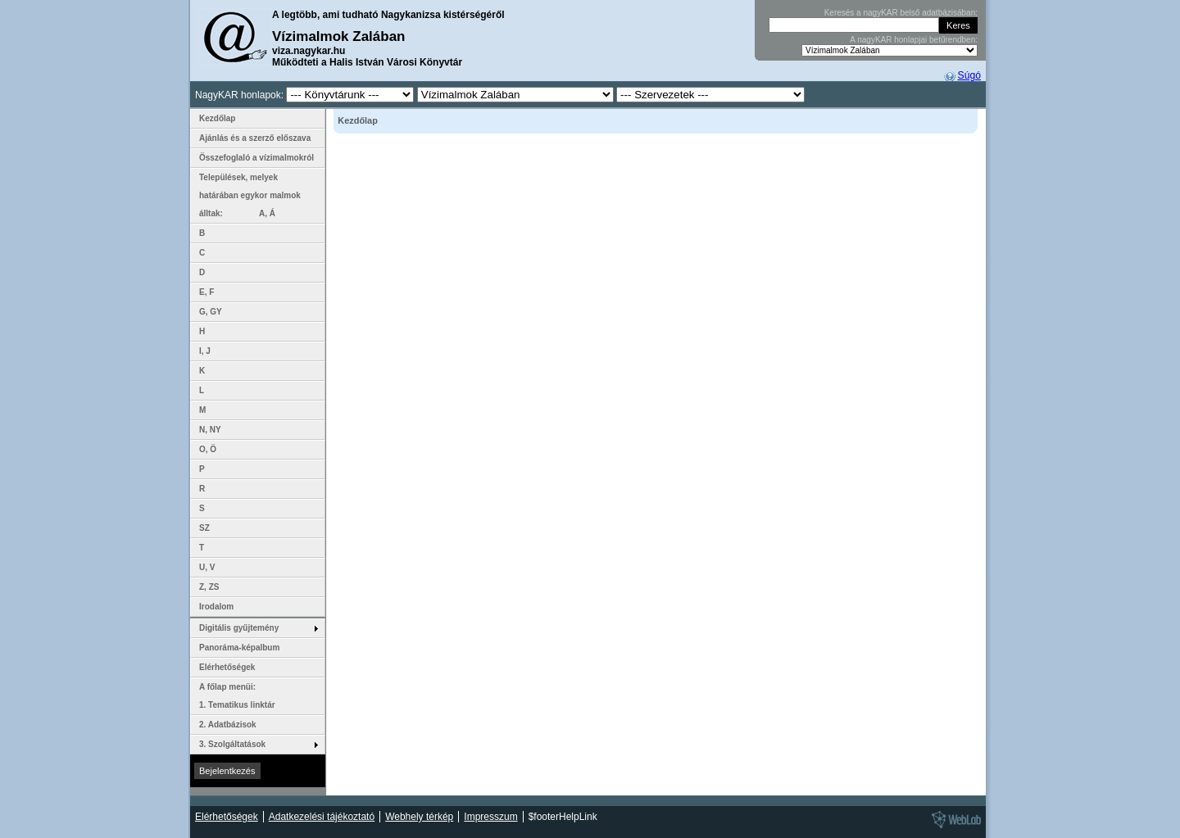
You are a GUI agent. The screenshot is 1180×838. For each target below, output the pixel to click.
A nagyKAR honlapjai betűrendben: (914, 39)
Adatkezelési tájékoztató (321, 816)
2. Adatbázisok (227, 724)
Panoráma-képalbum (239, 647)
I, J (205, 351)
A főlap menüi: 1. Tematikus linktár (237, 695)
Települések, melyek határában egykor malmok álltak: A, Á (250, 195)
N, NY (210, 429)
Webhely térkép (419, 816)
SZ (204, 527)
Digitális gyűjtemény (239, 627)
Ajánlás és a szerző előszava (255, 138)
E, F (206, 292)
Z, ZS (209, 586)
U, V (207, 567)
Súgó (969, 75)
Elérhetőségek (227, 667)
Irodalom (216, 606)
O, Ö (207, 449)
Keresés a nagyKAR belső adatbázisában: (901, 12)
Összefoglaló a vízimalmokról (256, 157)
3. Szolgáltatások (232, 744)
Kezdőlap (217, 118)
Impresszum (490, 816)
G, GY (210, 311)
